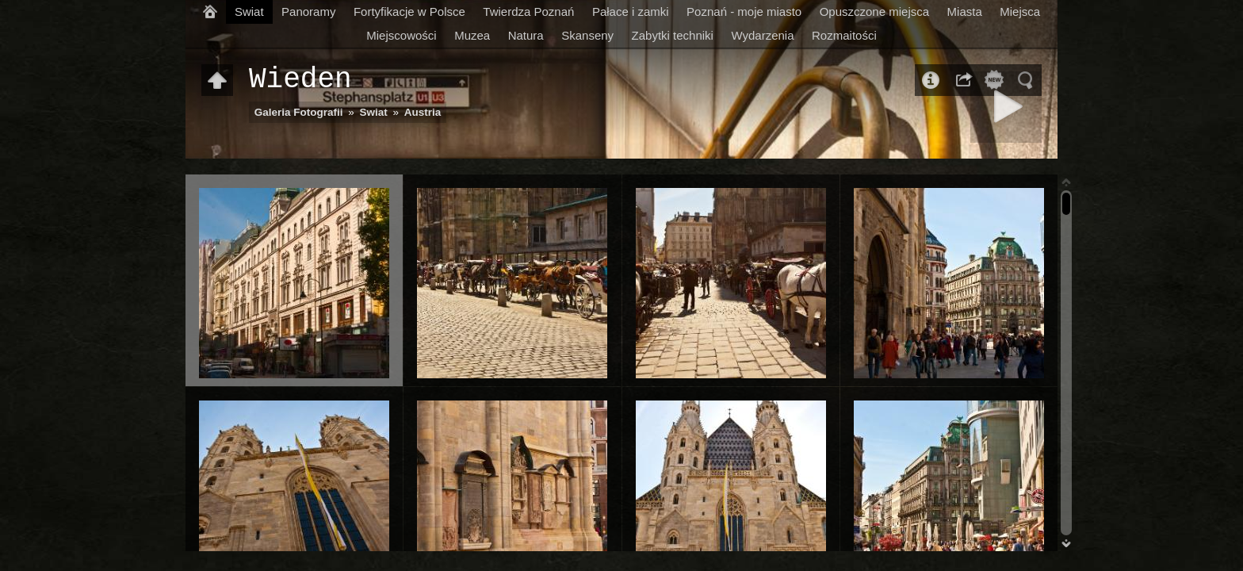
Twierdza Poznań (528, 11)
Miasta (964, 11)
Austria (423, 112)
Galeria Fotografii (298, 112)
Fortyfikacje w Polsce (409, 11)
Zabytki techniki (672, 35)
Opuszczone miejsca (874, 11)
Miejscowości (401, 35)
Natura (526, 35)
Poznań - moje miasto (744, 11)
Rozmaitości (844, 35)
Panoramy (308, 11)
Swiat (249, 11)
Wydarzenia (762, 35)
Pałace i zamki (630, 11)
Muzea (472, 35)
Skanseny (587, 35)
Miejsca (1020, 11)
